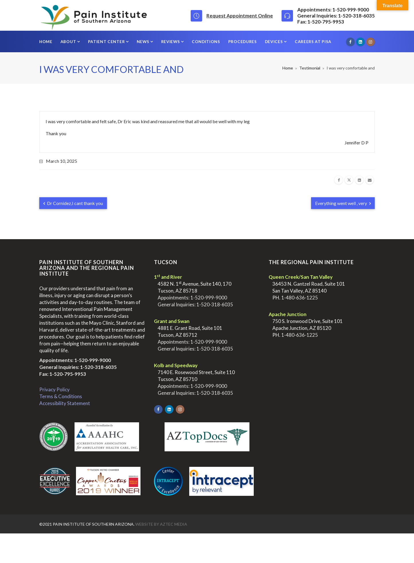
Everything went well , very (343, 203)
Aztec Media (173, 524)
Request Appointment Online (239, 16)
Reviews (171, 41)
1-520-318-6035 (98, 367)
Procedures (242, 41)
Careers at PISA (313, 41)
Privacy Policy (54, 389)
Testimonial (309, 67)
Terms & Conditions (60, 396)
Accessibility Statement (64, 403)
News (143, 41)
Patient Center (107, 41)
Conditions (206, 41)
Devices (274, 41)
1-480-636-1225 (299, 298)
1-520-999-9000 (92, 360)
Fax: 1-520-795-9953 (62, 374)
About (68, 41)
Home (45, 41)
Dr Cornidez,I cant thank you (73, 203)
